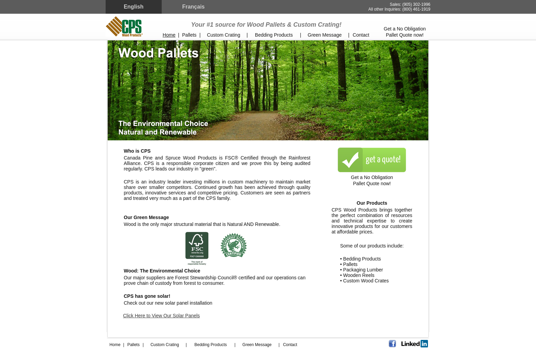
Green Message (325, 35)
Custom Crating (223, 35)
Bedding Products (274, 35)
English (134, 7)
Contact (361, 35)
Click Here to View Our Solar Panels (161, 315)
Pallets (189, 35)
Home (169, 35)
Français (193, 7)
